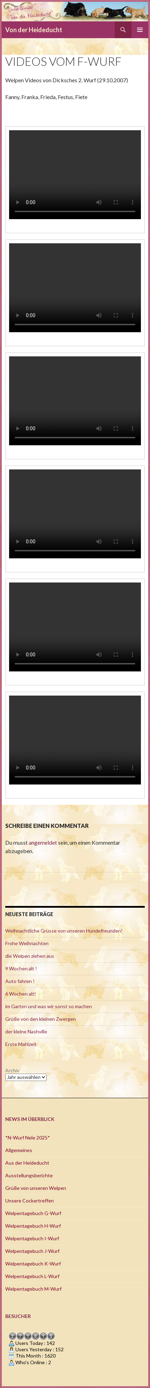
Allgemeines (18, 1150)
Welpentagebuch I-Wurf (32, 1238)
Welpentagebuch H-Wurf (33, 1226)
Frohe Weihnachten (27, 943)
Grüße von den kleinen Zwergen (40, 1019)
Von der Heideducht (33, 30)
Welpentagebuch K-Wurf (33, 1264)
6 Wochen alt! (20, 994)
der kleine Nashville (26, 1031)
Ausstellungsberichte (29, 1175)
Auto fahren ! (20, 981)
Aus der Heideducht (27, 1163)
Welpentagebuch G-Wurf (33, 1213)
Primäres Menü (139, 29)
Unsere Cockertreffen (29, 1201)
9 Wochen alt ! (21, 968)
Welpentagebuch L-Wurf (32, 1276)
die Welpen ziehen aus (29, 956)
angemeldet (43, 842)
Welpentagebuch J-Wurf (32, 1251)
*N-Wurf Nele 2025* (27, 1138)
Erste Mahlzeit (21, 1044)
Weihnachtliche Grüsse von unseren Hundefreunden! (64, 931)
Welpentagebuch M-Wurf (33, 1289)
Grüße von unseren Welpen (35, 1188)
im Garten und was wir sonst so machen (48, 1006)
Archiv (12, 1070)
